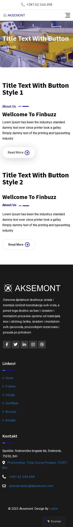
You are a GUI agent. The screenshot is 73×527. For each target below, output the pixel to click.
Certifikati (11, 403)
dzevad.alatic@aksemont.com (31, 486)
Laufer (53, 509)
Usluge (10, 395)
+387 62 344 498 (39, 5)
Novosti (10, 412)
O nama (10, 386)
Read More (18, 152)
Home (9, 378)
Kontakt (10, 420)
